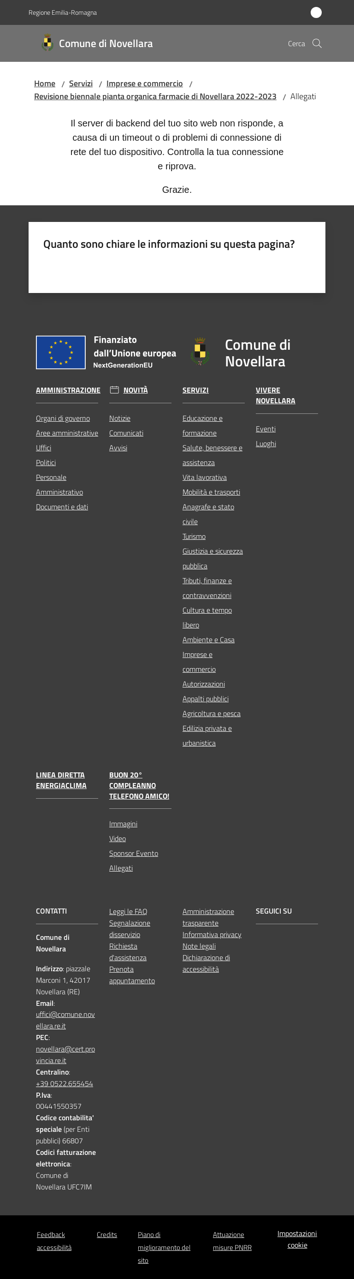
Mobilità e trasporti (211, 491)
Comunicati (126, 432)
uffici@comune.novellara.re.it (65, 1020)
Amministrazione (68, 390)
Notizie (119, 418)
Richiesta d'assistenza (128, 951)
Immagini (123, 823)
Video (117, 838)
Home (44, 83)
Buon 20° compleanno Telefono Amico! (139, 785)
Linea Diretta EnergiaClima (61, 780)
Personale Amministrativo (59, 484)
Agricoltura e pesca (212, 713)
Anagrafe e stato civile (208, 514)
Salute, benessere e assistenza (212, 455)
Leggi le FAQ (128, 911)
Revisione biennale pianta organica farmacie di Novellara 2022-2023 (155, 96)
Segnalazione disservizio (129, 928)
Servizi (81, 83)
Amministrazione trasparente (208, 917)
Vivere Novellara (275, 395)
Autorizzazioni (204, 683)
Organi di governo (63, 418)
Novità (136, 390)
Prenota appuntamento (132, 974)
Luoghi (266, 443)
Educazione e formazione (203, 425)
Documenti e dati (62, 506)
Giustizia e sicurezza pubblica (213, 558)
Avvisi (118, 447)
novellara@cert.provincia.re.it (65, 1054)
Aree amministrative (67, 432)
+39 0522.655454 (64, 1083)
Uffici (43, 447)
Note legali (199, 945)
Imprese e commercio (144, 83)
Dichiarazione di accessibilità (206, 963)
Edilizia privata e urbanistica (207, 735)
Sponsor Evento (133, 853)
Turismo (194, 536)
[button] (317, 43)
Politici (46, 462)
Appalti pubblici (206, 698)
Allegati (121, 867)
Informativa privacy (212, 934)
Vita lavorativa (205, 477)
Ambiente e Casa (209, 639)
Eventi (266, 428)
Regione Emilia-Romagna (63, 12)
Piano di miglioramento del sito (164, 1247)
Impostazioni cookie (297, 1239)
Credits (107, 1234)
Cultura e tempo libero (207, 617)
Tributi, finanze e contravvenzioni (207, 588)
